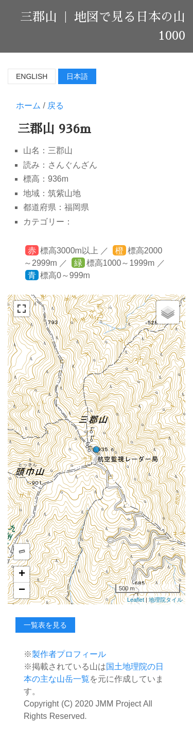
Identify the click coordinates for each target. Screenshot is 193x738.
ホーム (28, 105)
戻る (55, 105)
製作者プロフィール (69, 654)
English (31, 76)
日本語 (77, 76)
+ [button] (22, 574)
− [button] (22, 590)
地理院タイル (166, 600)
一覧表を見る (45, 625)
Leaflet (135, 600)
